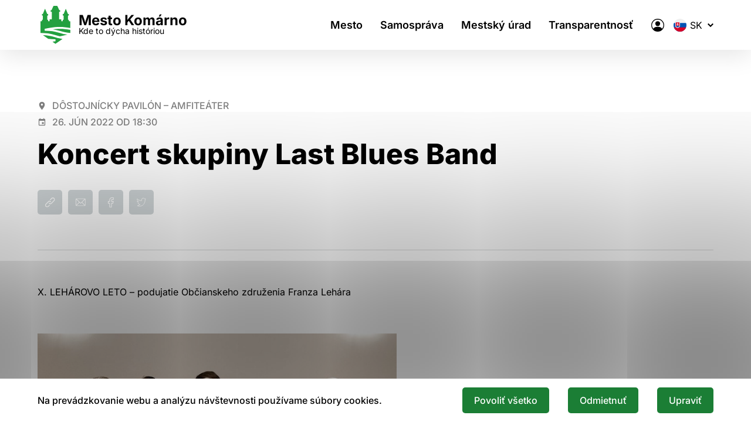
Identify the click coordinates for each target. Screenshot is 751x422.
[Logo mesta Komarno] (112, 25)
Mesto (346, 25)
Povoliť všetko (505, 400)
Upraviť (685, 400)
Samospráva (412, 25)
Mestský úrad (496, 25)
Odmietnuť (603, 400)
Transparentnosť (591, 25)
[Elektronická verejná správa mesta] (657, 25)
